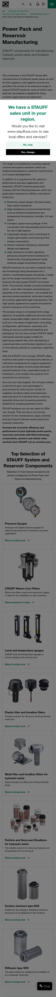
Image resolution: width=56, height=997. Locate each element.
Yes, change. (28, 152)
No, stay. (28, 144)
